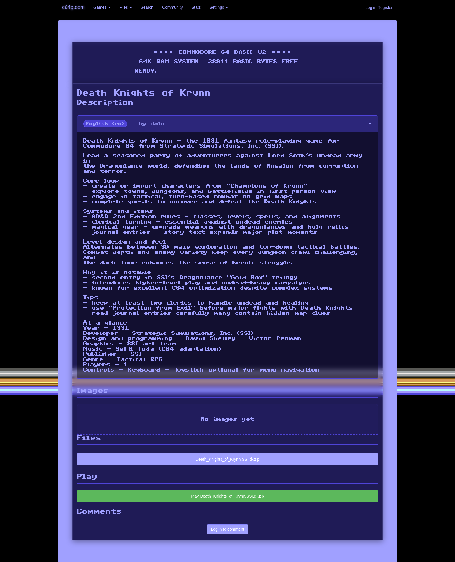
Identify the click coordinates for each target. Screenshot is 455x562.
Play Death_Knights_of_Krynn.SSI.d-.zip (227, 496)
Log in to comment (227, 529)
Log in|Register (379, 7)
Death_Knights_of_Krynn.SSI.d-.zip (227, 459)
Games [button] (102, 7)
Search (147, 7)
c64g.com (73, 7)
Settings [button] (219, 7)
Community (172, 7)
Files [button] (125, 7)
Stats (196, 7)
